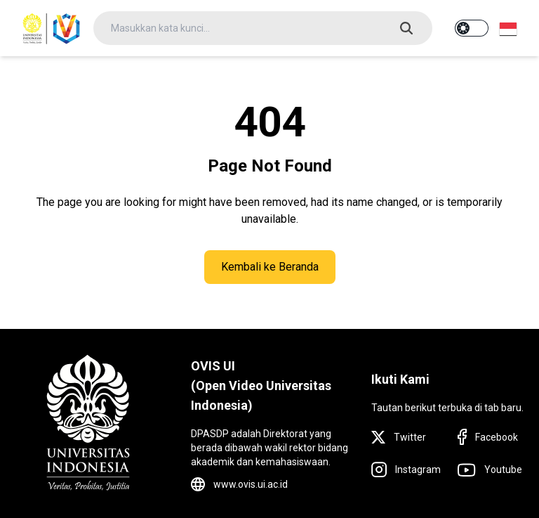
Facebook (496, 437)
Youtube (503, 469)
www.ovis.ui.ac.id (250, 484)
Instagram (418, 469)
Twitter (410, 437)
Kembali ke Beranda (270, 266)
